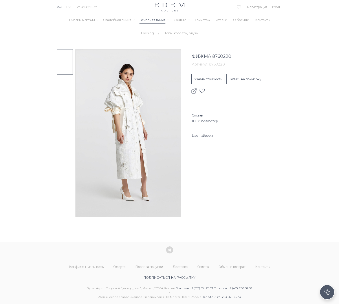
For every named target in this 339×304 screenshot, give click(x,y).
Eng (68, 7)
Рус (59, 7)
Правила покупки (149, 267)
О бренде (241, 20)
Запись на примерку (245, 79)
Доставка (180, 267)
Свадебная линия (117, 20)
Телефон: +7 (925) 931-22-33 (194, 288)
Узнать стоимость (208, 79)
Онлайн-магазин (82, 20)
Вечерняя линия (152, 20)
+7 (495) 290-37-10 (89, 7)
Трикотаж (202, 20)
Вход (276, 7)
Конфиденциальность (86, 267)
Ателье (221, 20)
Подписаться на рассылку (169, 278)
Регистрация (257, 7)
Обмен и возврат (232, 267)
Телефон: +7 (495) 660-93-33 (222, 297)
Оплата (203, 267)
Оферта (119, 267)
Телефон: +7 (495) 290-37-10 (233, 288)
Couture (180, 20)
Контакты (262, 20)
